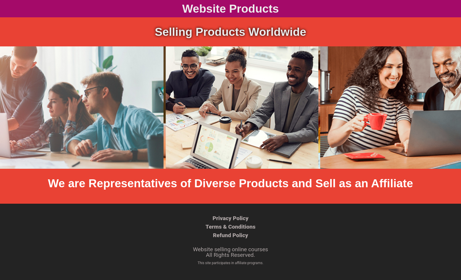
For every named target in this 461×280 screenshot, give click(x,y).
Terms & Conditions (230, 226)
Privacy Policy (230, 218)
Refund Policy (230, 235)
